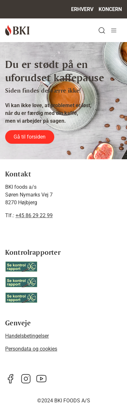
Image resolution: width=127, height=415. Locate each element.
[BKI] (17, 30)
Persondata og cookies (31, 349)
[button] (101, 30)
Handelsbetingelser (27, 336)
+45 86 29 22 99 (34, 215)
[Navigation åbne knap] (113, 30)
